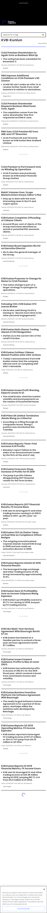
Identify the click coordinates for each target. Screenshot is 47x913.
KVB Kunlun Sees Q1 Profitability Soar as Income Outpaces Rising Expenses (19, 593)
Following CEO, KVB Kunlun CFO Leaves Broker (19, 305)
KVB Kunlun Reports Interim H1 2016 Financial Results (21, 564)
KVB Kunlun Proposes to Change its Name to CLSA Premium (21, 279)
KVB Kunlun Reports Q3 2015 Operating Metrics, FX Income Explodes (18, 728)
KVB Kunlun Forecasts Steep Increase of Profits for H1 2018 (18, 470)
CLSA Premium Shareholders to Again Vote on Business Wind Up (19, 54)
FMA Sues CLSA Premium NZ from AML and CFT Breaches (19, 133)
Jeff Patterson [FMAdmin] (29, 608)
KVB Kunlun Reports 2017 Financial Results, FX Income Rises (20, 505)
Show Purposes (23, 909)
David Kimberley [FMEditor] (29, 319)
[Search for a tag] (22, 35)
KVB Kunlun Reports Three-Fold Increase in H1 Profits (19, 445)
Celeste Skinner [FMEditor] (30, 93)
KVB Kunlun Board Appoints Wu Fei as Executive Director (20, 247)
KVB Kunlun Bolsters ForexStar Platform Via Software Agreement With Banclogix (20, 695)
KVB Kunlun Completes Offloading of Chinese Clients (21, 219)
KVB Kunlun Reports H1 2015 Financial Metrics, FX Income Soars (21, 767)
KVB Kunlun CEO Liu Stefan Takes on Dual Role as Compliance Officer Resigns (21, 535)
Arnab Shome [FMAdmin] (29, 65)
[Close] (44, 889)
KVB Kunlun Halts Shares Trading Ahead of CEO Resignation (20, 330)
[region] (23, 899)
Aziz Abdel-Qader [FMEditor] (30, 522)
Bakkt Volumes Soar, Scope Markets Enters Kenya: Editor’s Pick (21, 193)
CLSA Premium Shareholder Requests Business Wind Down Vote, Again (18, 106)
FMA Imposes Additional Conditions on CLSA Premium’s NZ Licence (20, 78)
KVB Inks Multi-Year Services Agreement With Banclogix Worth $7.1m (20, 631)
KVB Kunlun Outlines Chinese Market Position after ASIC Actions (21, 353)
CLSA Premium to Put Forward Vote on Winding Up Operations (21, 168)
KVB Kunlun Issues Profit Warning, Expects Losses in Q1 (20, 391)
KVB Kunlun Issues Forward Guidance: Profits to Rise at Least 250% (20, 662)
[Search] (43, 35)
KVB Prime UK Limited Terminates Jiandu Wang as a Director (20, 417)
